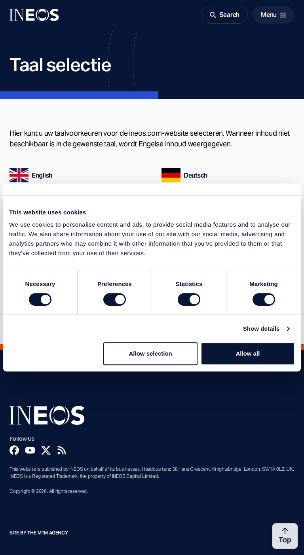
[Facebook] (14, 450)
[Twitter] (46, 450)
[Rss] (61, 450)
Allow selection (150, 353)
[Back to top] (285, 536)
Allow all (248, 353)
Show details (261, 328)
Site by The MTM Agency (39, 533)
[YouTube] (30, 450)
